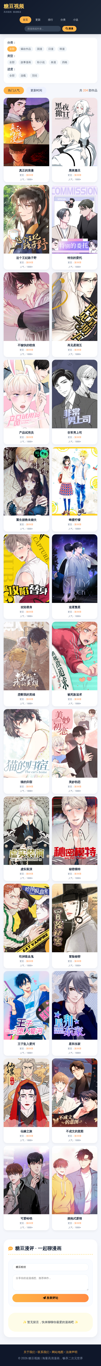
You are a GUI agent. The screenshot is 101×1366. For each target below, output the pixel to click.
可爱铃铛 (26, 1218)
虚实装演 (26, 869)
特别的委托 (74, 258)
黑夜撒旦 (74, 170)
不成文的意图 (74, 1131)
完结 (34, 75)
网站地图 (57, 1352)
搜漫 (69, 28)
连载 (23, 75)
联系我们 (43, 1352)
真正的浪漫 (26, 170)
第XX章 (29, 175)
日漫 (50, 48)
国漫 (39, 48)
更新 (38, 19)
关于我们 (29, 1352)
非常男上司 (74, 432)
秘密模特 (74, 869)
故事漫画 (26, 62)
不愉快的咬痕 (26, 345)
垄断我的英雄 (26, 694)
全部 (12, 48)
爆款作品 (26, 48)
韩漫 (62, 48)
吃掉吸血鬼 (26, 956)
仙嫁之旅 (26, 1131)
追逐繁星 (74, 607)
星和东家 (74, 1044)
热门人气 (14, 90)
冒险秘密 (74, 956)
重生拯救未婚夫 (26, 520)
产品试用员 (26, 432)
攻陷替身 (26, 607)
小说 (75, 19)
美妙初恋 (74, 782)
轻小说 (41, 62)
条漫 (53, 62)
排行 (50, 19)
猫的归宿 (26, 782)
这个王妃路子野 (26, 258)
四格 (64, 62)
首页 (25, 19)
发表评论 (50, 1297)
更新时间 (36, 90)
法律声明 (71, 1352)
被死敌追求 (74, 694)
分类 (63, 19)
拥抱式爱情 (74, 1218)
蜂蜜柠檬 (74, 520)
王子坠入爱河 (26, 1044)
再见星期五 (74, 345)
